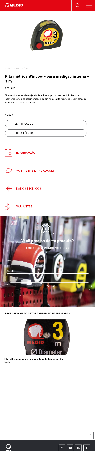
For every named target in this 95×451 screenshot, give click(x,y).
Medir (7, 68)
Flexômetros (17, 68)
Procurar (49, 286)
